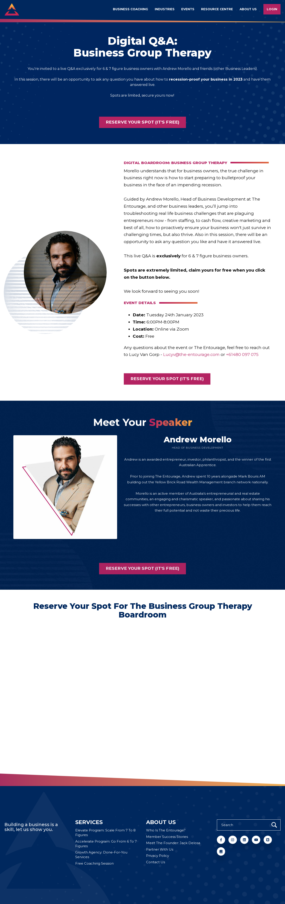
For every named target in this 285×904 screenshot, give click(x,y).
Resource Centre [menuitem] (217, 9)
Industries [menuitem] (165, 9)
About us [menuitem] (248, 9)
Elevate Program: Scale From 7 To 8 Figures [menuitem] (105, 832)
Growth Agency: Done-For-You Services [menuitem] (101, 854)
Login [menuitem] (272, 9)
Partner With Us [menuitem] (159, 849)
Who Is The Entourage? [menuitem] (165, 830)
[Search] (249, 825)
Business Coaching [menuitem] (130, 9)
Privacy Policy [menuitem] (157, 855)
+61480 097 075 (242, 364)
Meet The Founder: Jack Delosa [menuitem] (173, 843)
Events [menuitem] (187, 9)
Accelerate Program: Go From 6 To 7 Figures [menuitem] (106, 843)
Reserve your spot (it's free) (142, 122)
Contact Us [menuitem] (155, 862)
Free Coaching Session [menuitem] (94, 863)
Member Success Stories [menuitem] (167, 837)
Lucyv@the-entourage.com (191, 364)
